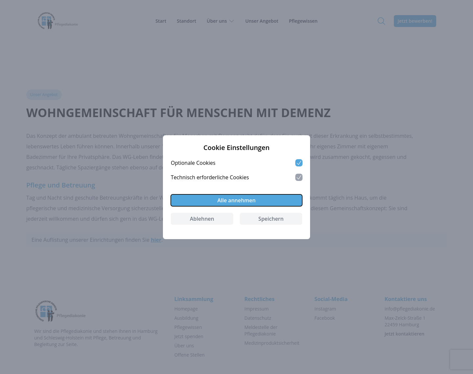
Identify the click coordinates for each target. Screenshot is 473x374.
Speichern (271, 218)
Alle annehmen (236, 200)
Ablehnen (202, 218)
